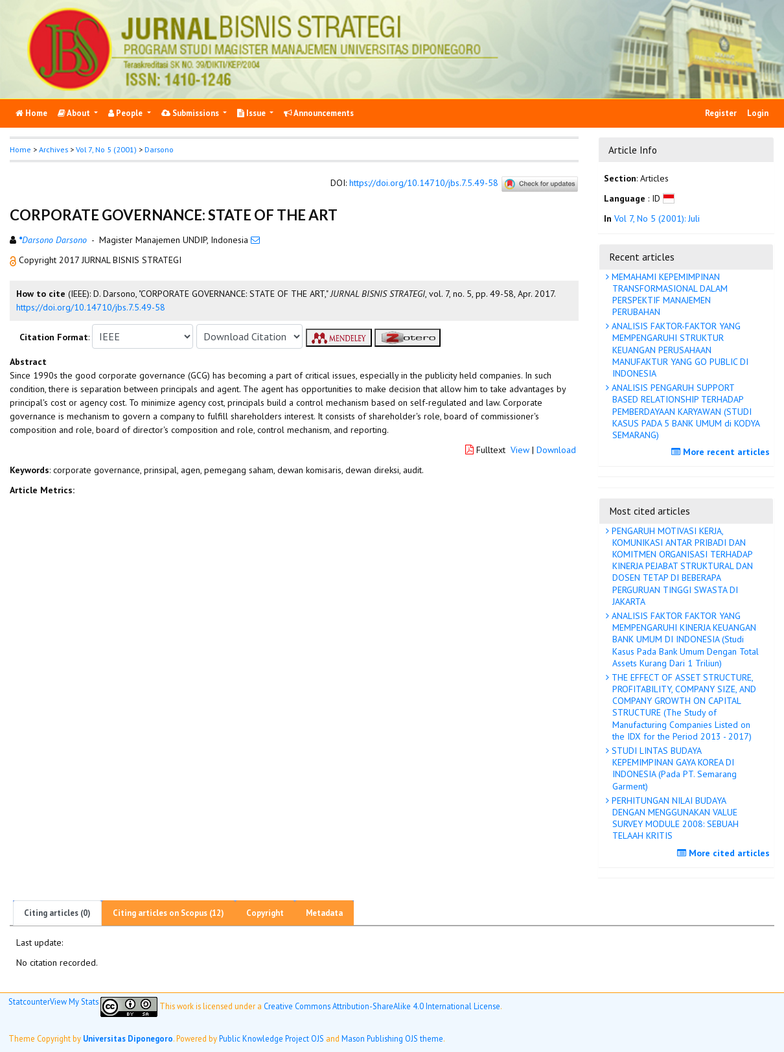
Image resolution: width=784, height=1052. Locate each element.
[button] (14, 260)
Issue (252, 113)
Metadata (324, 912)
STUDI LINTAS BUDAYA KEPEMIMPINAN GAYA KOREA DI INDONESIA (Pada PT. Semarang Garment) (673, 768)
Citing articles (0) (57, 912)
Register (721, 113)
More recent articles (722, 452)
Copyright (265, 912)
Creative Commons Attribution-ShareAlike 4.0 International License (382, 1005)
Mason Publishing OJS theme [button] (392, 1038)
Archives (53, 149)
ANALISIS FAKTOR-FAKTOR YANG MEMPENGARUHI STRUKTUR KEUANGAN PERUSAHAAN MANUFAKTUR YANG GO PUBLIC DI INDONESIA (678, 349)
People (126, 113)
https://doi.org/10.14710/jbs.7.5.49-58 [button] (90, 307)
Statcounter (29, 1001)
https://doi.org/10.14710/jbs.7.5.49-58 (423, 183)
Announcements (319, 113)
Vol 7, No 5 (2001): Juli (657, 218)
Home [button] (20, 149)
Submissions (191, 113)
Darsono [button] (159, 149)
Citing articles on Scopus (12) (168, 912)
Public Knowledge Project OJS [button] (271, 1038)
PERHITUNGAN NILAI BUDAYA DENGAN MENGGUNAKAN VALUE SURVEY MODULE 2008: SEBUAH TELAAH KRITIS (674, 818)
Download (556, 450)
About (75, 113)
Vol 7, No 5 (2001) (106, 149)
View (520, 450)
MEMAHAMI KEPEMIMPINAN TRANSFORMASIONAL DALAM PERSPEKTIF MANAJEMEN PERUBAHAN (668, 294)
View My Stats (74, 1001)
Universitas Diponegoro (128, 1038)
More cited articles (725, 853)
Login (757, 113)
